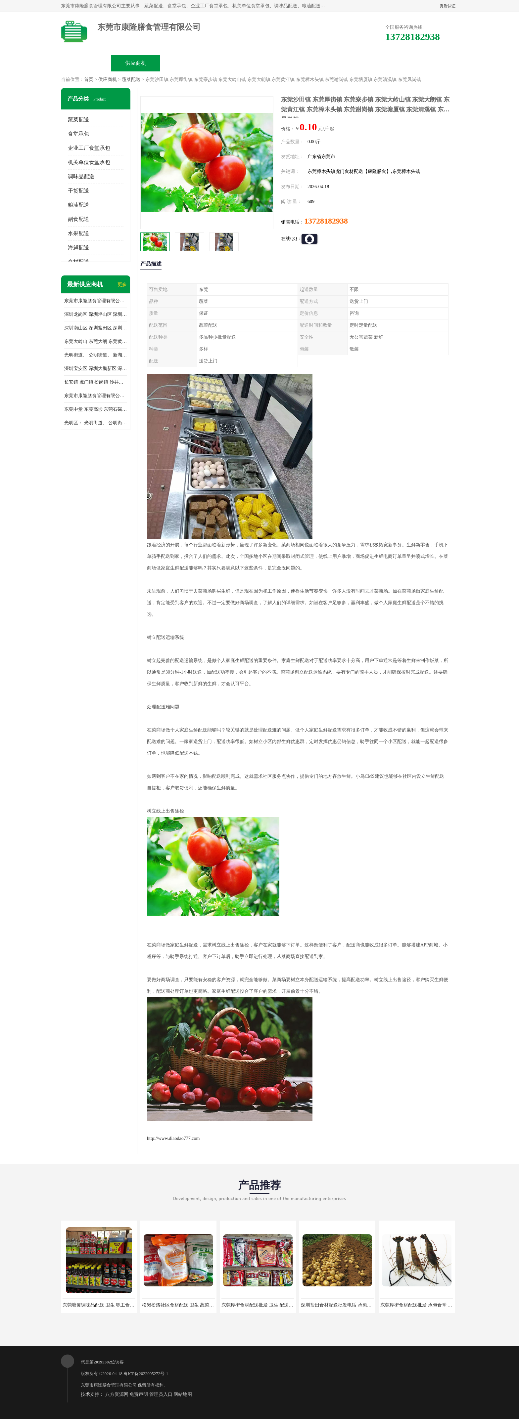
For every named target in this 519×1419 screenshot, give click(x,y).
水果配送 (78, 233)
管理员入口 (160, 1394)
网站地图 (182, 1394)
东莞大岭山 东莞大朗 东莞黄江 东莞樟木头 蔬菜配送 (95, 341)
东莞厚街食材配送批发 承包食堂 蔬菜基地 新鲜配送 (433, 1305)
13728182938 (326, 221)
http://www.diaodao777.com (173, 1138)
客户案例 (334, 63)
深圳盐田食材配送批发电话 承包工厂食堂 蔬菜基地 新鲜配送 (363, 1305)
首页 (88, 79)
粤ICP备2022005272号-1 (145, 1373)
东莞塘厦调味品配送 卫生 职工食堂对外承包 (108, 1305)
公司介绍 (235, 63)
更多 (122, 284)
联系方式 (384, 63)
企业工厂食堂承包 (89, 148)
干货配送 (78, 190)
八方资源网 (116, 1394)
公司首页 (86, 63)
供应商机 (135, 63)
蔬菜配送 (131, 79)
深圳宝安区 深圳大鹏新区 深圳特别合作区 (95, 368)
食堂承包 (78, 134)
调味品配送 (81, 176)
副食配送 (78, 219)
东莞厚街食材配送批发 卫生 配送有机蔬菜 (264, 1305)
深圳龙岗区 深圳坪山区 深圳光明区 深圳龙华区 (95, 314)
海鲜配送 (78, 247)
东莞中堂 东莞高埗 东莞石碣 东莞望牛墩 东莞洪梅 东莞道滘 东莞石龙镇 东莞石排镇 (95, 409)
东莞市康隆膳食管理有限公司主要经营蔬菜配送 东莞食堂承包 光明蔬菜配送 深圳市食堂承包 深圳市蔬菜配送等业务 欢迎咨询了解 (95, 300)
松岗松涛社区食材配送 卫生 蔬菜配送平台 (185, 1305)
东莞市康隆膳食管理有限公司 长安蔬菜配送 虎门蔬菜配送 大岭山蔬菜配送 (95, 395)
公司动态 (284, 63)
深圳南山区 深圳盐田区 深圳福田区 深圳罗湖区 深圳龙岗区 (95, 327)
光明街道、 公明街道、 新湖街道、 (95, 355)
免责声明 (138, 1394)
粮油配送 (78, 205)
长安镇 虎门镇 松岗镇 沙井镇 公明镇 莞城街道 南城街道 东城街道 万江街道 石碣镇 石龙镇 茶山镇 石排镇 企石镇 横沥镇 (95, 382)
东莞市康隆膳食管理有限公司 (109, 1385)
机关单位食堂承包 (89, 162)
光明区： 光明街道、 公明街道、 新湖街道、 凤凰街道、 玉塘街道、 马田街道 (95, 422)
